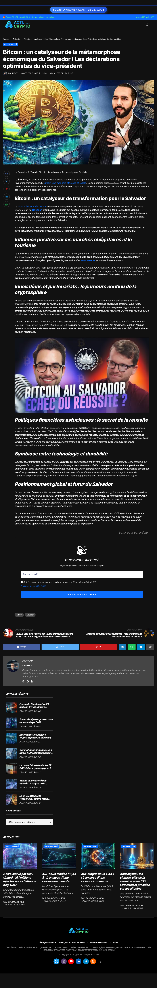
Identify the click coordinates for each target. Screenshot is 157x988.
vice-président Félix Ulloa (32, 206)
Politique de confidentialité (33, 586)
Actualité (16, 39)
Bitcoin (19, 615)
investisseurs (87, 260)
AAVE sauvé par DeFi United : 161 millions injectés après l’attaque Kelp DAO (19, 879)
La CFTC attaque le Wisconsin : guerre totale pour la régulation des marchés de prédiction (33, 800)
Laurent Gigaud (56, 898)
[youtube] (71, 961)
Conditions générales (97, 942)
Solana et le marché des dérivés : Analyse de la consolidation (32, 783)
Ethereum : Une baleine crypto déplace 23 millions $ (35, 736)
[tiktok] (100, 961)
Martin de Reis (16, 902)
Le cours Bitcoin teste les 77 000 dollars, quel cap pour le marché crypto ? (35, 768)
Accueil (6, 39)
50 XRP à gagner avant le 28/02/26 (78, 9)
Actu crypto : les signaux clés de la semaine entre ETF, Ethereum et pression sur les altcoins (135, 881)
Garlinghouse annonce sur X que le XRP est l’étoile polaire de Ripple (35, 752)
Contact (114, 942)
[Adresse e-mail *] (82, 574)
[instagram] (64, 961)
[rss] (93, 961)
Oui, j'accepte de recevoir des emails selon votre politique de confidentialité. (58, 582)
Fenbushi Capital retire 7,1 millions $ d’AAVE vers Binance (34, 707)
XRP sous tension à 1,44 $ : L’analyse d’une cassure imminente (59, 877)
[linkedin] (78, 961)
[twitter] (56, 961)
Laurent (13, 73)
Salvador (30, 615)
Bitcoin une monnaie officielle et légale (65, 182)
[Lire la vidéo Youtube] (82, 375)
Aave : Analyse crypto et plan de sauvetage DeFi (36, 721)
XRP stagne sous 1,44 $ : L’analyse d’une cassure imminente (97, 877)
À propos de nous (47, 942)
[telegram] (86, 961)
